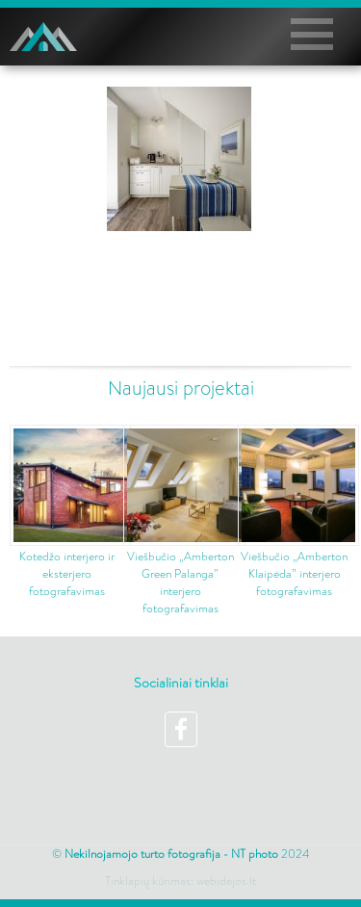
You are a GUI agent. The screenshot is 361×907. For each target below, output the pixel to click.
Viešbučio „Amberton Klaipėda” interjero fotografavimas (294, 574)
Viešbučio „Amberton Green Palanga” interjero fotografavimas (180, 582)
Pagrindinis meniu (318, 34)
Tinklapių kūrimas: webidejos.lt (180, 881)
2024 (186, 854)
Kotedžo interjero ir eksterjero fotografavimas (67, 574)
